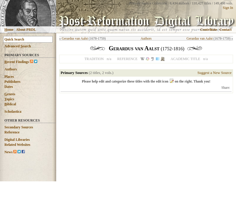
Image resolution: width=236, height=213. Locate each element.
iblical (10, 104)
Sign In (228, 8)
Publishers (12, 82)
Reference (12, 132)
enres (9, 94)
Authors (10, 69)
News (8, 152)
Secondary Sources (18, 127)
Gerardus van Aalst (75, 38)
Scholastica (12, 111)
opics (9, 99)
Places (9, 77)
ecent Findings (16, 62)
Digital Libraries (17, 140)
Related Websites (17, 145)
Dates (8, 87)
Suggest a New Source (214, 73)
